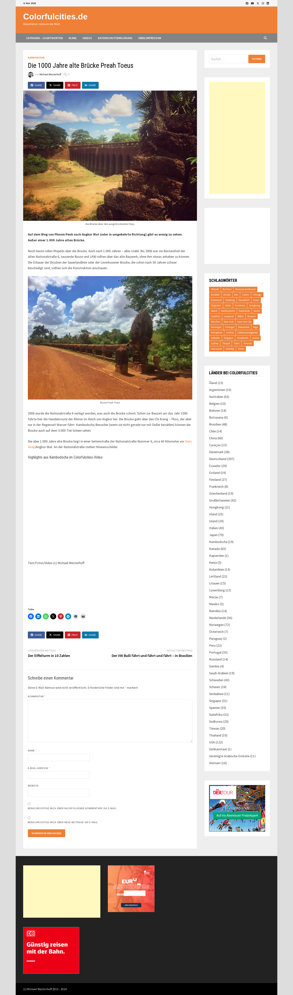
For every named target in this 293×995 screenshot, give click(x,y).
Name (32, 750)
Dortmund (216, 300)
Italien (213, 528)
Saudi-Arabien (218, 673)
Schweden (216, 680)
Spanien (214, 707)
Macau (213, 597)
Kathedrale (244, 310)
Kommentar (37, 696)
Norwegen (216, 327)
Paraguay (215, 638)
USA (212, 742)
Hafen (228, 305)
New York (229, 321)
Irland (213, 514)
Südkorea (215, 721)
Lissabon (215, 316)
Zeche (241, 348)
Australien (216, 396)
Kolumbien (216, 569)
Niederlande (217, 618)
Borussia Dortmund (245, 289)
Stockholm (242, 338)
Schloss (230, 332)
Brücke (226, 294)
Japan (213, 535)
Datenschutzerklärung (115, 38)
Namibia (215, 611)
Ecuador (215, 466)
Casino (245, 294)
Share (36, 85)
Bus (236, 294)
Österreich (216, 631)
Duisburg (230, 300)
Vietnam (215, 763)
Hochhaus (240, 305)
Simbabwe (216, 694)
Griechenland (218, 493)
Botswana (216, 417)
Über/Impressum (149, 38)
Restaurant (243, 327)
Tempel (226, 343)
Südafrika (216, 714)
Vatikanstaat (218, 749)
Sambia (214, 666)
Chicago (257, 294)
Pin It (73, 85)
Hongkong (254, 305)
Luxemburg (217, 590)
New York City (245, 321)
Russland (215, 659)
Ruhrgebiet (216, 332)
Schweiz (214, 687)
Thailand (215, 735)
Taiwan (214, 728)
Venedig (230, 348)
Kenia (213, 562)
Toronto (247, 343)
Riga (255, 327)
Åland (213, 383)
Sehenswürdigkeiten (248, 332)
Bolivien (214, 410)
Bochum (227, 289)
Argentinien (217, 390)
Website (33, 785)
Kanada (214, 549)
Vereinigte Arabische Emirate (229, 756)
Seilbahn (215, 338)
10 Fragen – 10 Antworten (44, 38)
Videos (87, 38)
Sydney (214, 343)
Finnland (215, 479)
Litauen (214, 583)
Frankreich (216, 486)
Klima (72, 38)
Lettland (215, 576)
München (215, 321)
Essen (256, 300)
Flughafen (216, 305)
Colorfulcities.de (55, 16)
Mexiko (214, 604)
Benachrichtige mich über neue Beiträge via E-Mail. (63, 822)
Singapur (228, 338)
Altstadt (215, 289)
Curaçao (215, 445)
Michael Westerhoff (50, 74)
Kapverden (216, 555)
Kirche (257, 310)
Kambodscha (36, 57)
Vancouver (216, 348)
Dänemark (216, 452)
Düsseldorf (244, 300)
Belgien (214, 403)
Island (214, 310)
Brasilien (215, 294)
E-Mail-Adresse (39, 768)
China (213, 438)
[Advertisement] (237, 138)
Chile (212, 431)
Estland (214, 473)
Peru (212, 645)
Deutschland (217, 459)
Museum (251, 316)
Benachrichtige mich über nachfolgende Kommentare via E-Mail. (72, 808)
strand (255, 338)
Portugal (229, 327)
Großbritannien (219, 500)
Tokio (237, 343)
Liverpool (229, 316)
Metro (240, 316)
